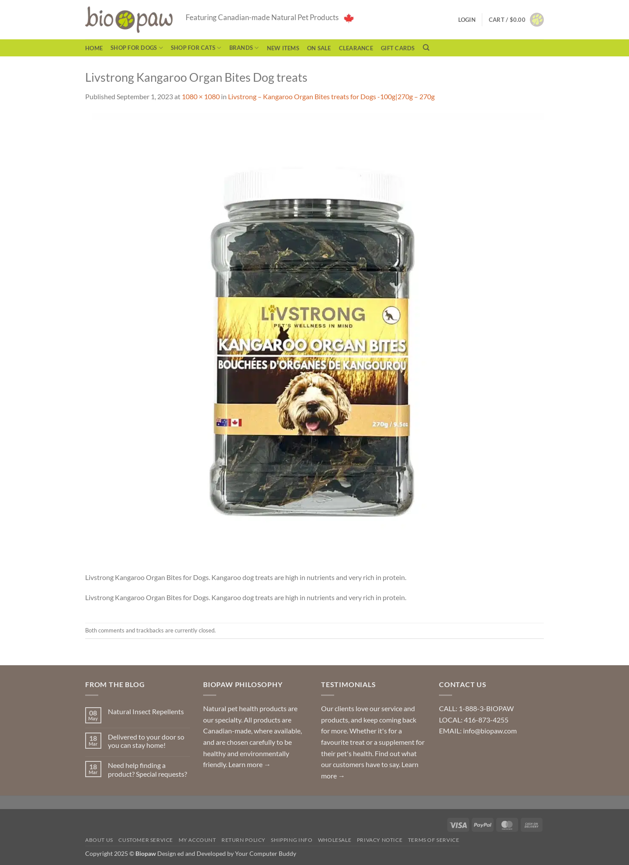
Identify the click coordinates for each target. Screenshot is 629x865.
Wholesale (335, 840)
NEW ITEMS (283, 48)
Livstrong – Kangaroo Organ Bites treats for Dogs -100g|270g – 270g (331, 96)
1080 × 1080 (201, 96)
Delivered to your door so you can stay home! (146, 741)
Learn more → (249, 764)
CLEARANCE (356, 48)
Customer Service (145, 840)
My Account (197, 840)
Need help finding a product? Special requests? (147, 769)
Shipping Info (291, 840)
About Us (99, 840)
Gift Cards (398, 48)
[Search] (426, 47)
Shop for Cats (196, 48)
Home (94, 48)
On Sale (319, 48)
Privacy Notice (380, 840)
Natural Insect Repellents (146, 711)
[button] (516, 19)
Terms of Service (434, 840)
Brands (244, 48)
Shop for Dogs (137, 48)
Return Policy (243, 840)
